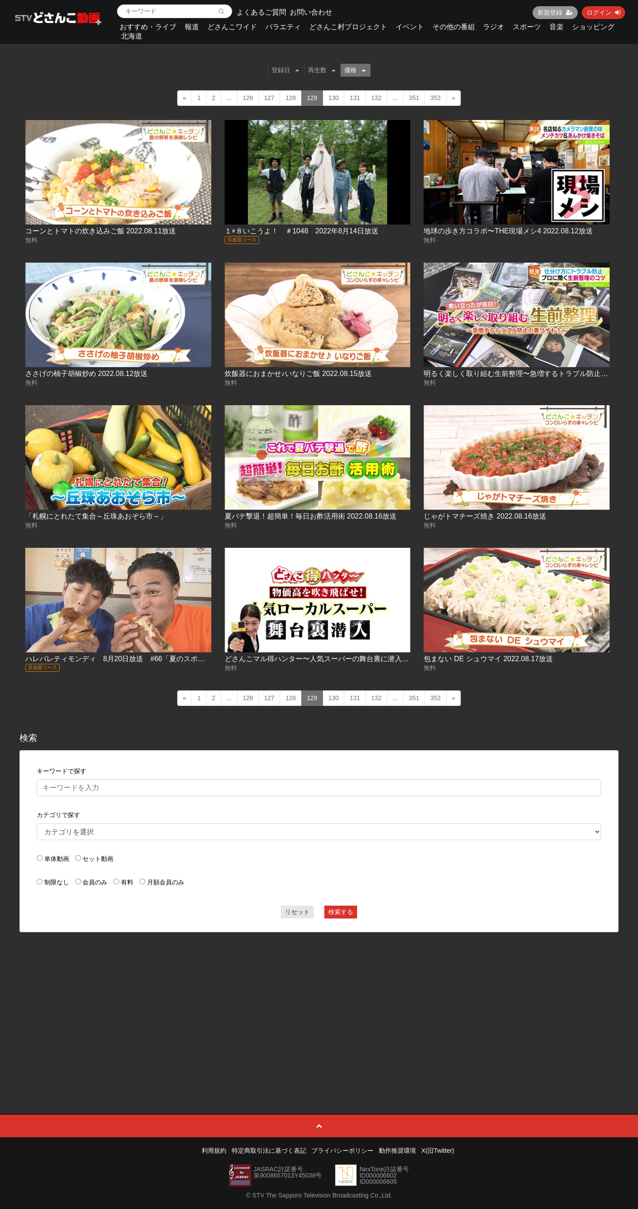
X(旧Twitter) (437, 1150)
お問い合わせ (311, 12)
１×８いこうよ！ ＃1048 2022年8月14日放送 (301, 231)
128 (290, 97)
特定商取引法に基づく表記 (269, 1150)
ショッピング (593, 27)
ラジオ (493, 27)
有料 (127, 882)
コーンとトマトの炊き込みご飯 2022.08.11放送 (100, 231)
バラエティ (283, 27)
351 (414, 97)
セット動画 (97, 858)
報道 (192, 27)
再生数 (321, 70)
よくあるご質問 (261, 12)
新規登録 (555, 12)
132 (376, 97)
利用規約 (214, 1150)
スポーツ (527, 27)
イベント (410, 27)
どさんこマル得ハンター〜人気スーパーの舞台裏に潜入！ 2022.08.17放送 (343, 659)
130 (333, 97)
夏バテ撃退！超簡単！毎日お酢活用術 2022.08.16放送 (311, 516)
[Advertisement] (319, 1003)
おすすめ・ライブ (148, 27)
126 (248, 97)
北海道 (131, 36)
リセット (297, 911)
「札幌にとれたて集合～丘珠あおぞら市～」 (96, 516)
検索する (340, 911)
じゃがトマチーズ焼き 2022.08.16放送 (485, 516)
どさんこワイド (232, 27)
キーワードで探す (61, 771)
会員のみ (94, 882)
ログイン (603, 12)
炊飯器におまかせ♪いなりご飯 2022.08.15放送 (298, 373)
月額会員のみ (165, 882)
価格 (355, 70)
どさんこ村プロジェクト (348, 27)
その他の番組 (453, 27)
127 (269, 97)
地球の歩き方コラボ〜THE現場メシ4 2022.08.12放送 (508, 231)
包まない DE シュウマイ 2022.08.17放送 (488, 659)
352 (435, 97)
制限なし (56, 882)
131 (355, 97)
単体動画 (56, 858)
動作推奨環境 (397, 1150)
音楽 (556, 27)
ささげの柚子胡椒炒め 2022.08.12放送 (86, 373)
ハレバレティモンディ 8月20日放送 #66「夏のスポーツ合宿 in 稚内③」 (144, 659)
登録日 (285, 70)
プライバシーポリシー (342, 1150)
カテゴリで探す (58, 814)
